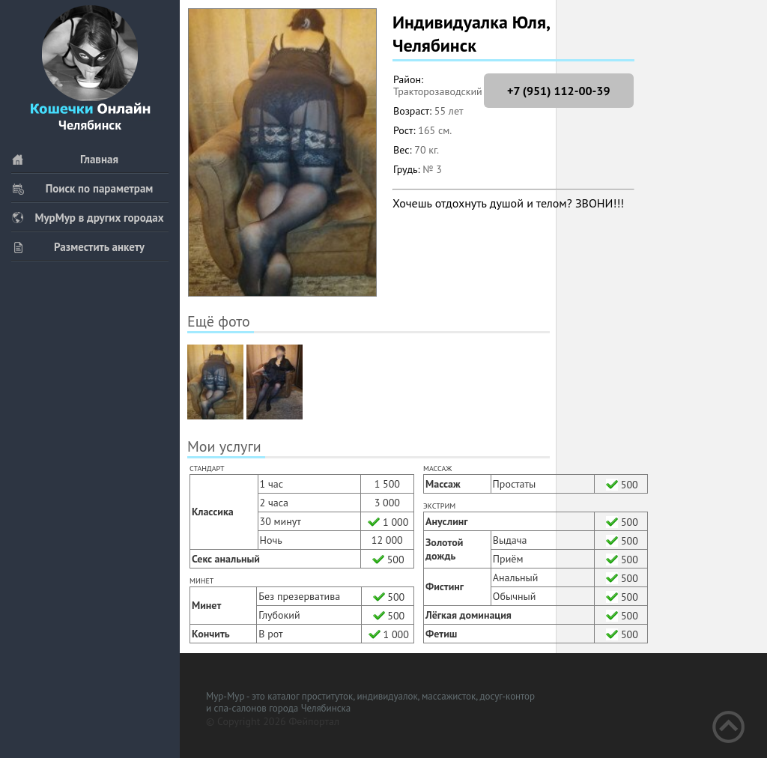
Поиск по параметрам (82, 188)
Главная (64, 159)
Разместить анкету (78, 247)
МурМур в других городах (87, 217)
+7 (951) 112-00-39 (558, 90)
